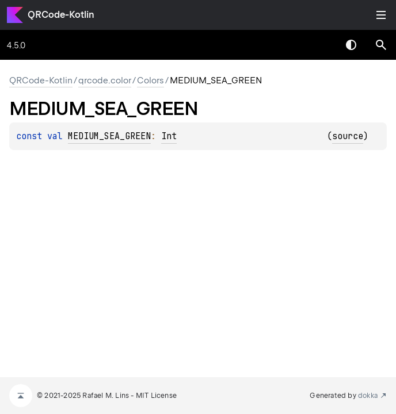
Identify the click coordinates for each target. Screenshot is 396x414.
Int (169, 136)
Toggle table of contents (381, 15)
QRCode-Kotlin (61, 14)
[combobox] (321, 45)
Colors (150, 80)
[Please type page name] (381, 45)
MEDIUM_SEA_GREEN (109, 136)
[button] (381, 45)
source (347, 136)
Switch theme (351, 45)
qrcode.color (104, 80)
